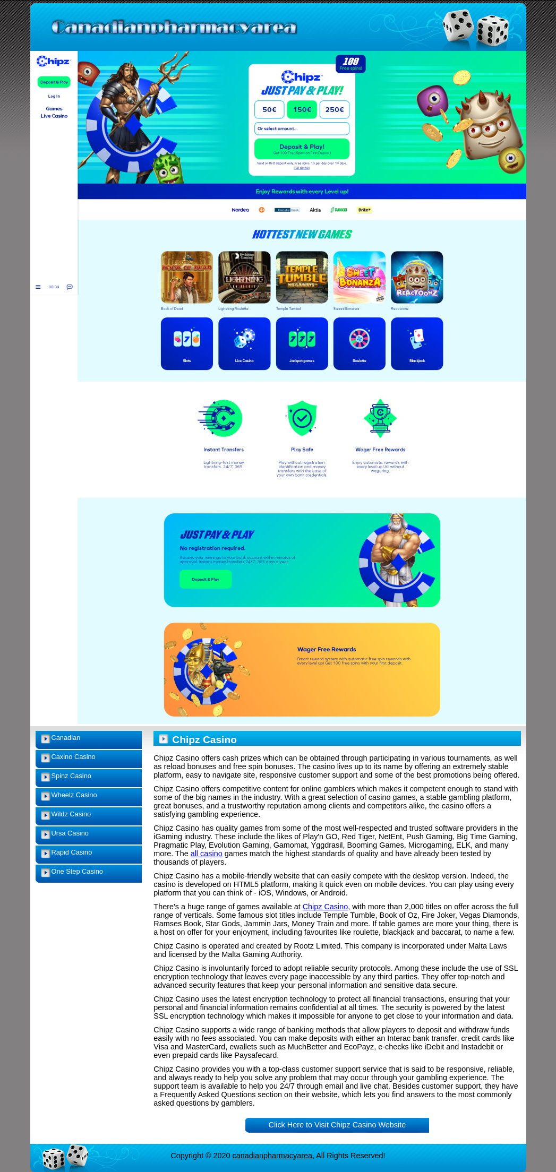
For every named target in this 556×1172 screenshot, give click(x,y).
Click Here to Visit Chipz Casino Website (337, 1125)
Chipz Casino (325, 906)
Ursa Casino (70, 833)
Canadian (66, 738)
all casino (207, 853)
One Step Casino (77, 871)
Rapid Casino (72, 852)
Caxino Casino (74, 757)
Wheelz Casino (74, 795)
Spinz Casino (71, 776)
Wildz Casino (71, 814)
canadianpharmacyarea (272, 1155)
